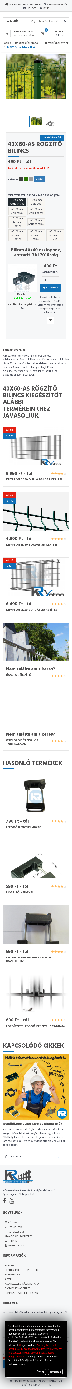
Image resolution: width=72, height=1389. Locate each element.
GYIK (45, 8)
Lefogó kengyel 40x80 (23, 827)
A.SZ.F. (8, 1279)
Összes (39, 179)
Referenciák (12, 1275)
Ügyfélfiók (23, 31)
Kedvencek (13, 1227)
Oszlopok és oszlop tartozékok (22, 742)
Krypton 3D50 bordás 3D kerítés (31, 610)
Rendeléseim (14, 1232)
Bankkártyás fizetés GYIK (21, 1293)
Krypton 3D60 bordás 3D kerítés (32, 544)
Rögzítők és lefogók (27, 43)
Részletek (55, 1371)
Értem (40, 1371)
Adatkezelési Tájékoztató (22, 1284)
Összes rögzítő (18, 675)
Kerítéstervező (57, 4)
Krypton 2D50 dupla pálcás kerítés (34, 479)
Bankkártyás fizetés (18, 1288)
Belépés (17, 35)
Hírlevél (31, 8)
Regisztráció (28, 35)
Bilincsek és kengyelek (56, 43)
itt (20, 1345)
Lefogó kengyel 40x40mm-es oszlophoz (29, 959)
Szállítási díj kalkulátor (23, 4)
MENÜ (12, 21)
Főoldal (7, 43)
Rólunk (9, 1265)
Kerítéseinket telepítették (21, 1270)
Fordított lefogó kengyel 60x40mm (35, 1026)
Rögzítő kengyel (19, 892)
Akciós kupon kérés (18, 1236)
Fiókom (11, 1223)
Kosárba (50, 288)
